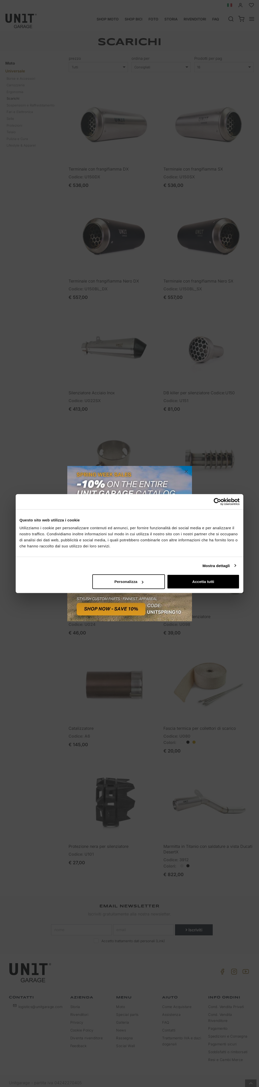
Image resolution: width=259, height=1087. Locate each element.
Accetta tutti (203, 581)
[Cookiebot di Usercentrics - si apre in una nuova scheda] (217, 501)
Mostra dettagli (216, 565)
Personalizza (128, 581)
